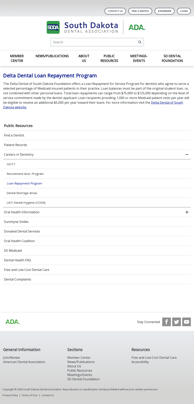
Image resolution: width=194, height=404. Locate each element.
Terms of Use (29, 395)
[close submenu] (187, 154)
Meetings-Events (139, 58)
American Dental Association (24, 362)
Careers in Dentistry (19, 154)
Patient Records (15, 145)
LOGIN (184, 11)
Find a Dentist (14, 135)
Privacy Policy (10, 395)
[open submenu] (187, 212)
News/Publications (52, 56)
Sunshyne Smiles (16, 222)
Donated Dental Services (22, 231)
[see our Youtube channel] (186, 322)
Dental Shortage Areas (22, 193)
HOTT (11, 164)
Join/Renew (164, 11)
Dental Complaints (17, 279)
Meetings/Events (79, 375)
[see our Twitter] (176, 322)
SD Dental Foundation (172, 58)
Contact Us (115, 11)
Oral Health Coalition (19, 241)
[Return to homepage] (97, 27)
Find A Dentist (140, 11)
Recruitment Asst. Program (25, 174)
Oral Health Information (21, 212)
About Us (83, 58)
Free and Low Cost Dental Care (26, 270)
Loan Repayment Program (24, 183)
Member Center (17, 58)
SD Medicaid (13, 250)
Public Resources (109, 58)
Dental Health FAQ (17, 260)
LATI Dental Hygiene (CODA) (26, 202)
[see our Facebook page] (166, 322)
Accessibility (140, 362)
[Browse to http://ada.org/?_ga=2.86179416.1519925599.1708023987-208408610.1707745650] (12, 322)
